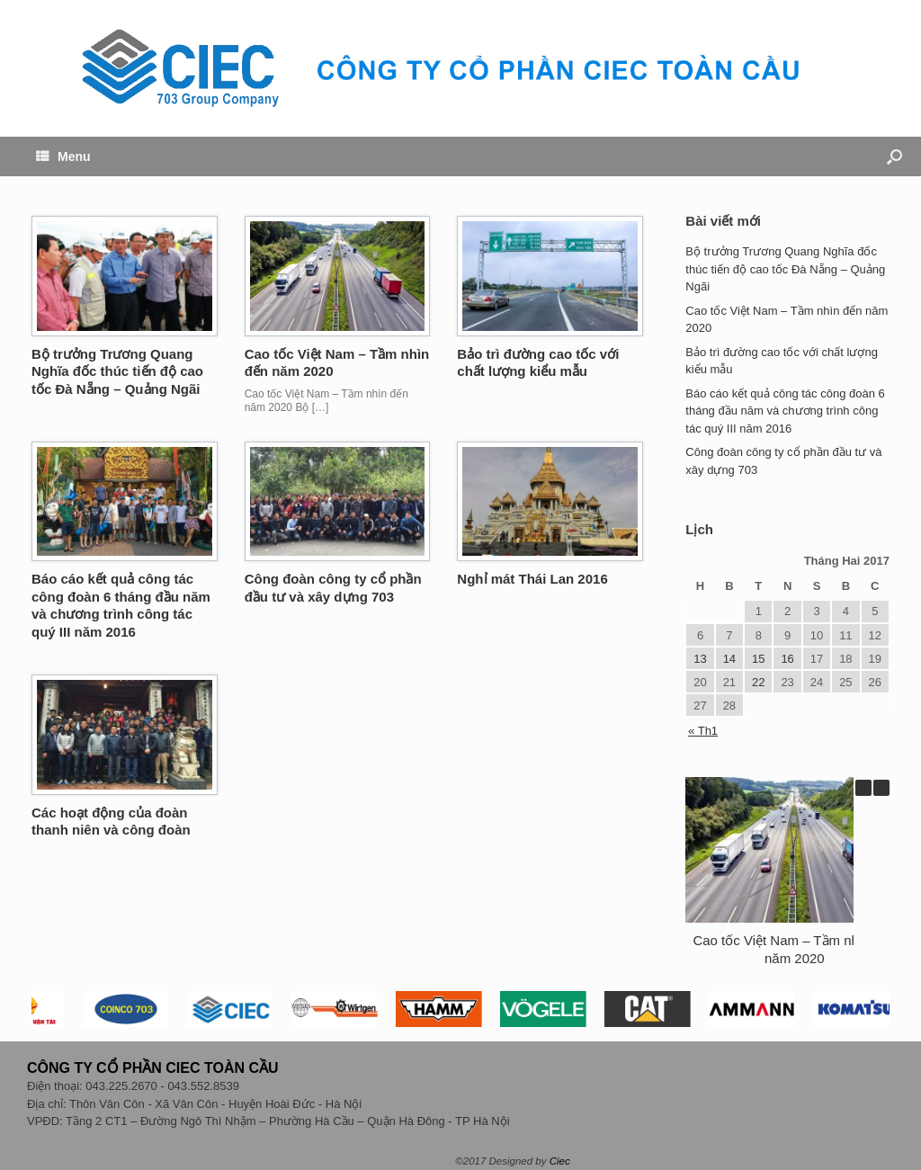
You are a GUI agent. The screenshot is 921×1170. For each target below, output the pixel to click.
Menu (63, 156)
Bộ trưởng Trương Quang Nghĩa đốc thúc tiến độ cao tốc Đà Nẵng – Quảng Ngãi (117, 371)
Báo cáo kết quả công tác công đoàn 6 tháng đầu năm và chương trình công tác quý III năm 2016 (784, 411)
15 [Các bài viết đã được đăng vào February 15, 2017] (758, 658)
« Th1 (703, 730)
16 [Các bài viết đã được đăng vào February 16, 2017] (787, 658)
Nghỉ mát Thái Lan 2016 (532, 578)
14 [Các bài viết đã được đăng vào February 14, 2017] (729, 658)
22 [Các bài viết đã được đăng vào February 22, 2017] (758, 682)
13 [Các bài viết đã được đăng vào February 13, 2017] (699, 658)
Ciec (560, 1161)
